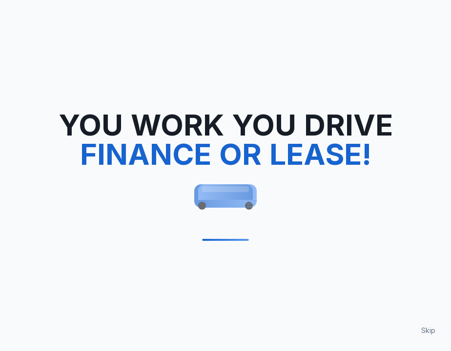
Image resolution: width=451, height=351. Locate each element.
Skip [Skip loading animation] (428, 330)
